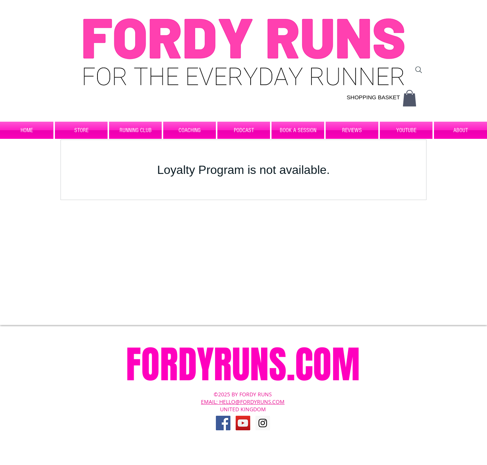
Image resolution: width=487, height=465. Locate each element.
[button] (409, 98)
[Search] (418, 70)
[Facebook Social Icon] (223, 423)
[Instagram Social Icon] (262, 423)
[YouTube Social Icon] (243, 423)
